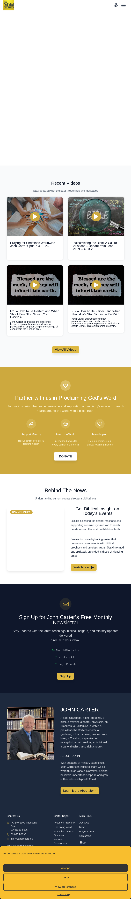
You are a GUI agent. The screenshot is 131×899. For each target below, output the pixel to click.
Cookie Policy (63, 894)
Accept (65, 868)
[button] (21, 512)
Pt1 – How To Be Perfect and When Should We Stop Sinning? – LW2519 (34, 314)
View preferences (65, 886)
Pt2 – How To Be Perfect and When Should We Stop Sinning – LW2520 (95, 313)
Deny (65, 877)
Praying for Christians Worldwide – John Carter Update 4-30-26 (34, 244)
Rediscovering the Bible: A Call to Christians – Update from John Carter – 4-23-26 (94, 246)
